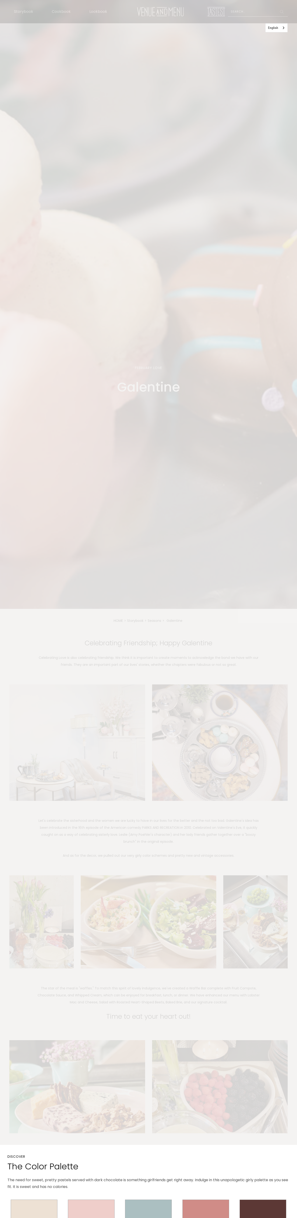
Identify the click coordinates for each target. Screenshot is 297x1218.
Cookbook (61, 11)
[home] (160, 11)
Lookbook (98, 11)
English (273, 28)
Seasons (154, 620)
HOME (118, 620)
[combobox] (276, 27)
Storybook (23, 11)
